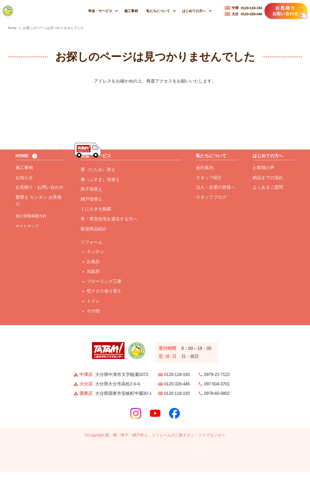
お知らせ (24, 193)
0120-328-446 (247, 14)
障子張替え (91, 205)
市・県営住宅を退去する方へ (109, 235)
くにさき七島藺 (96, 225)
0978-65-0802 (217, 409)
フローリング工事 (104, 297)
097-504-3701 (217, 400)
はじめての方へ (194, 11)
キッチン (95, 267)
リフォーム (91, 258)
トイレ (93, 317)
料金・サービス (100, 11)
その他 (93, 326)
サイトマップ (27, 242)
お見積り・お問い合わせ (39, 203)
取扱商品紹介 (94, 244)
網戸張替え (91, 215)
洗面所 (93, 287)
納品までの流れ (268, 193)
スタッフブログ (211, 213)
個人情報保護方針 (31, 232)
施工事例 (131, 11)
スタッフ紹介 (209, 193)
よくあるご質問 (268, 203)
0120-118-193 (247, 8)
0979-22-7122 (217, 390)
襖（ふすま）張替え (100, 195)
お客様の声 (263, 183)
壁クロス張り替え (104, 307)
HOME (22, 171)
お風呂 (93, 277)
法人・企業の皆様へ (215, 203)
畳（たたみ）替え (98, 185)
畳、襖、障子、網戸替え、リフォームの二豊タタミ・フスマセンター (165, 451)
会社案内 (204, 183)
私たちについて (158, 11)
